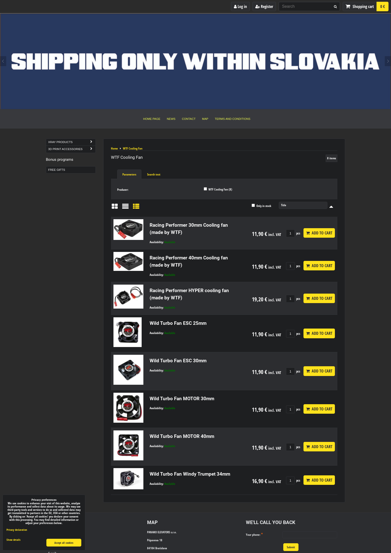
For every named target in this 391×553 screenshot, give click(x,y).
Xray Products (72, 142)
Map (205, 118)
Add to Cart (319, 233)
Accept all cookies (63, 543)
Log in (240, 6)
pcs (293, 233)
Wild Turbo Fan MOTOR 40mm (182, 436)
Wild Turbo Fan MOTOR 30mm (182, 398)
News (171, 118)
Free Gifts (56, 169)
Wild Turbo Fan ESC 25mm (178, 323)
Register (264, 6)
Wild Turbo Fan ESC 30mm (178, 361)
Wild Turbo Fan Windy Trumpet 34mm (190, 474)
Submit (291, 547)
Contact (189, 118)
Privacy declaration (16, 530)
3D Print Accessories (72, 149)
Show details (13, 539)
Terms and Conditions (232, 118)
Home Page (151, 118)
